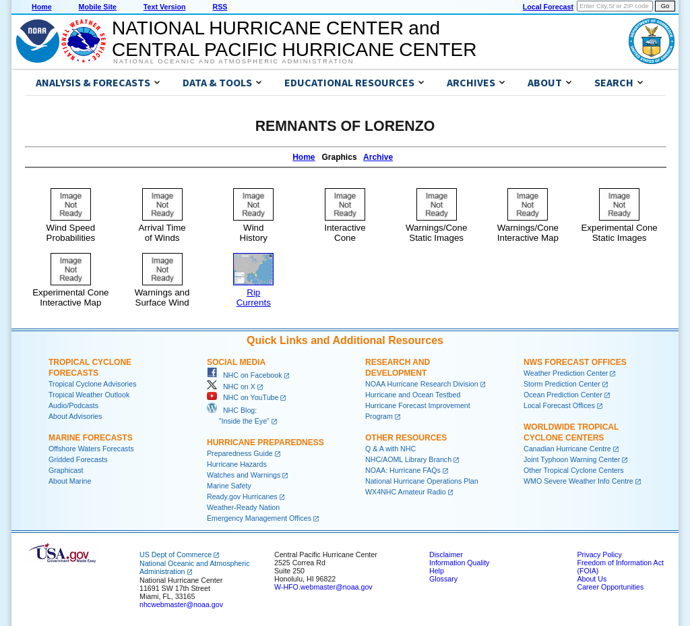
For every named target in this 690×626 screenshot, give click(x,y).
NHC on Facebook (244, 375)
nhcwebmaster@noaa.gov (181, 604)
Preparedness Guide (240, 453)
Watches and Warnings (243, 475)
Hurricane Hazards (237, 464)
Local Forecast (548, 7)
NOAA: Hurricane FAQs (403, 470)
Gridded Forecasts (78, 459)
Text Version (165, 7)
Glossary (443, 579)
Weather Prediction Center (566, 373)
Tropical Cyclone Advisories (93, 384)
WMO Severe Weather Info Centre (578, 481)
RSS (219, 7)
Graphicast (66, 470)
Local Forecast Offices (559, 405)
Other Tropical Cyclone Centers (574, 470)
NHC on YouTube (242, 397)
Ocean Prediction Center (563, 395)
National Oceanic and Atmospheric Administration (233, 61)
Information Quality (459, 563)
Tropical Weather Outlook (89, 395)
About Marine (70, 481)
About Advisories (75, 416)
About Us (591, 579)
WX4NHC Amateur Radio (405, 492)
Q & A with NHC (390, 449)
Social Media (236, 362)
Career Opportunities (610, 587)
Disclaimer (446, 554)
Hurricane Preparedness (265, 442)
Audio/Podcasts (73, 405)
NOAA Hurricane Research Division (421, 384)
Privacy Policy (599, 554)
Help (436, 571)
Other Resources (406, 438)
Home (42, 7)
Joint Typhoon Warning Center (572, 459)
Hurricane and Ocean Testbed (412, 395)
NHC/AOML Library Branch (408, 459)
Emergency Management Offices (259, 518)
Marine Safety (229, 486)
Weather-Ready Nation (243, 507)
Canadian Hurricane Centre (567, 449)
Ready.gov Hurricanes (242, 496)
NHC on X (231, 386)
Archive (378, 157)
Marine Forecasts (91, 438)
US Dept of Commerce (175, 554)
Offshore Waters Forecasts (91, 449)
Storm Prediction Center (562, 384)
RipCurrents (253, 292)
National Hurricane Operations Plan (421, 481)
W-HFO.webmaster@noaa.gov (323, 587)
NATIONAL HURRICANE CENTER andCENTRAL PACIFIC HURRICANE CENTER (294, 39)
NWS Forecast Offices (575, 362)
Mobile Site (98, 7)
